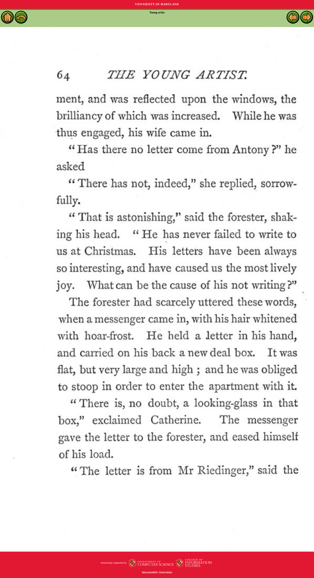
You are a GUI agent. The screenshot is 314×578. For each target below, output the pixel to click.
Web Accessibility (150, 572)
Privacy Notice (165, 572)
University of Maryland (157, 4)
